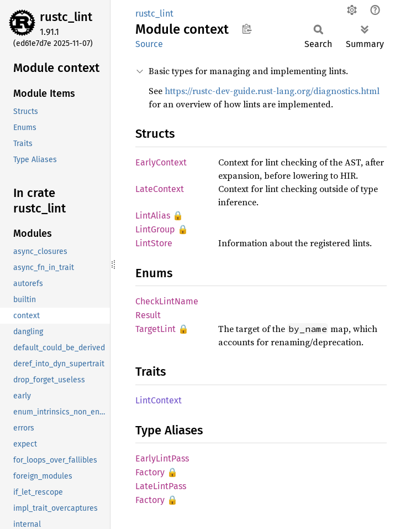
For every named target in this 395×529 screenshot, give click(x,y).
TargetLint (155, 329)
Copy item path (247, 28)
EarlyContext (161, 162)
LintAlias (152, 215)
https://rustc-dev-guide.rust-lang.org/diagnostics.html (272, 91)
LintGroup (155, 229)
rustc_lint (66, 16)
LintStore (153, 243)
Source (149, 44)
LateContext (159, 189)
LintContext (158, 400)
